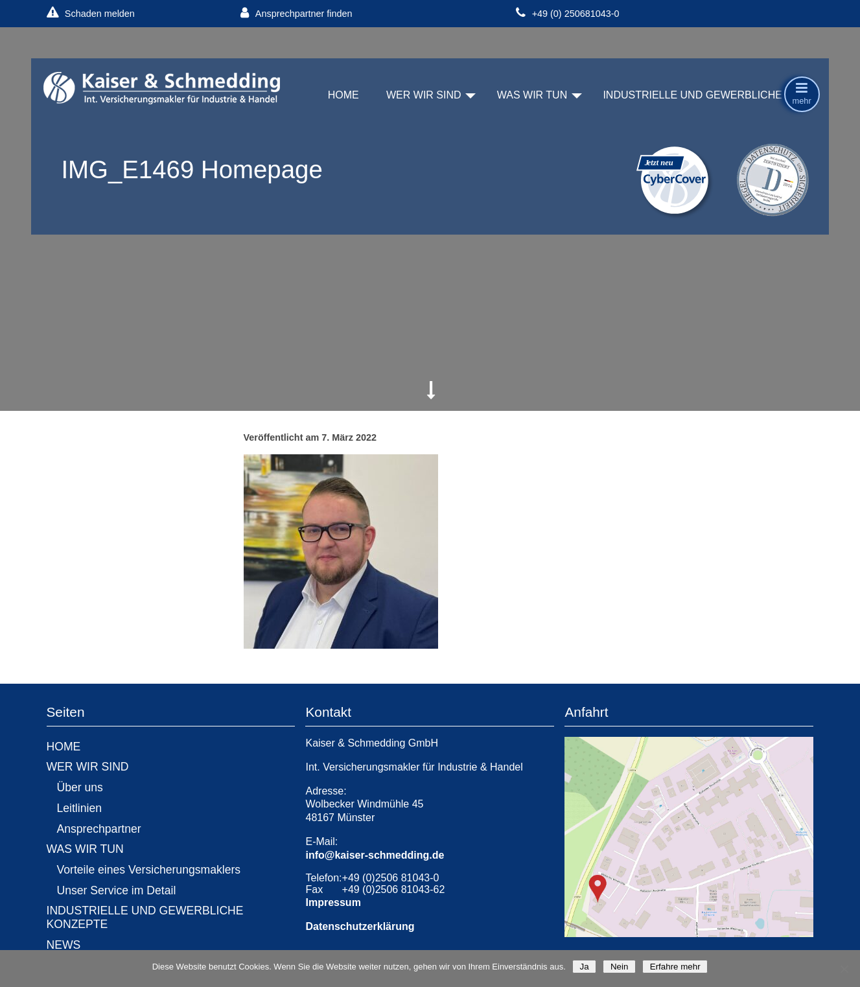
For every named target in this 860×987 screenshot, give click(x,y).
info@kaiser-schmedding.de (374, 855)
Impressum (332, 902)
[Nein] (843, 968)
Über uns (80, 787)
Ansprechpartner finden (296, 13)
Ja (584, 966)
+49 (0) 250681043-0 (567, 13)
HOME (343, 94)
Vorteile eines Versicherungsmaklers (149, 869)
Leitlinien (79, 808)
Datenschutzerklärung (359, 926)
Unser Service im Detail (116, 890)
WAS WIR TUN (532, 94)
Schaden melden (91, 13)
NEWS (64, 944)
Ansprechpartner (99, 828)
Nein (619, 966)
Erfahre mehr (675, 966)
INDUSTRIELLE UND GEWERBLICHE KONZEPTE (722, 94)
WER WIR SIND (423, 94)
